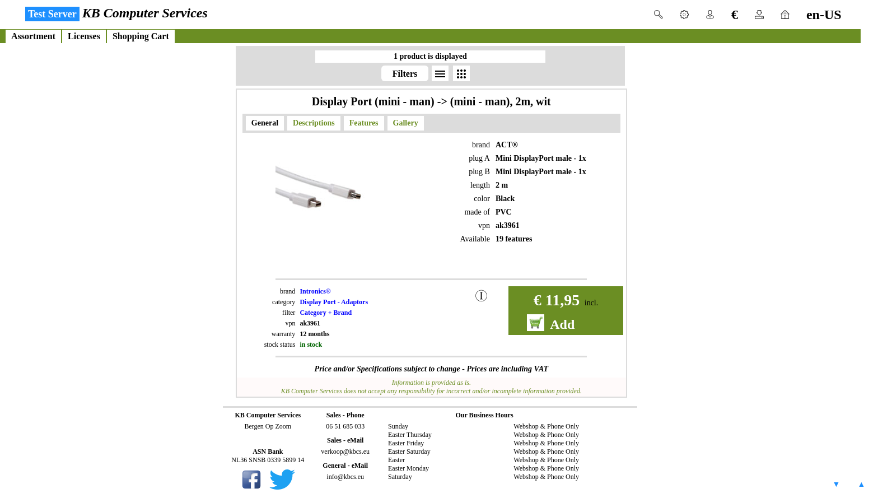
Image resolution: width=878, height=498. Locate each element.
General (264, 123)
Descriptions (314, 123)
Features (364, 123)
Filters (405, 73)
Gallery (405, 123)
